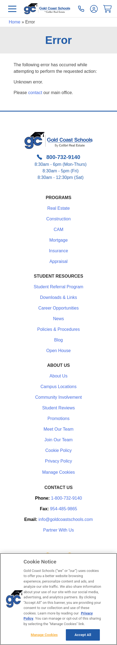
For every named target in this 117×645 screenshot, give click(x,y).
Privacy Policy (58, 461)
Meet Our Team (58, 429)
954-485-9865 (63, 508)
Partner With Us (58, 530)
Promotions (59, 418)
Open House (58, 350)
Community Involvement (58, 397)
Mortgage (58, 240)
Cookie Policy (58, 450)
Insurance (58, 250)
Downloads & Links (58, 297)
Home (14, 22)
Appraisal (59, 261)
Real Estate (58, 208)
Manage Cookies (58, 472)
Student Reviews (58, 408)
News (58, 318)
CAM (58, 229)
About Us (58, 376)
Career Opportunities (58, 308)
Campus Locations (59, 386)
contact (35, 92)
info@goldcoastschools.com (66, 519)
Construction (58, 219)
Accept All (83, 635)
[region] (58, 599)
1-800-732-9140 (66, 498)
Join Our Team (58, 439)
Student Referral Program (58, 286)
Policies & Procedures (58, 329)
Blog (58, 340)
